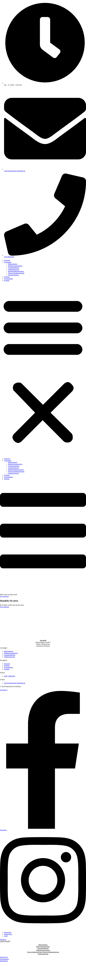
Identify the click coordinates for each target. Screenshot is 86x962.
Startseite (7, 260)
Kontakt (6, 280)
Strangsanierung (13, 275)
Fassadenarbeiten (13, 268)
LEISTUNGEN (5, 941)
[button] (43, 369)
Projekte (6, 277)
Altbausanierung (13, 269)
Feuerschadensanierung (34, 952)
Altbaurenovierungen (43, 950)
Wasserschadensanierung (16, 273)
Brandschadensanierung (16, 271)
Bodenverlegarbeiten (43, 946)
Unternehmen (8, 279)
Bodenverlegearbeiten (15, 266)
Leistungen (7, 262)
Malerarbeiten (12, 264)
